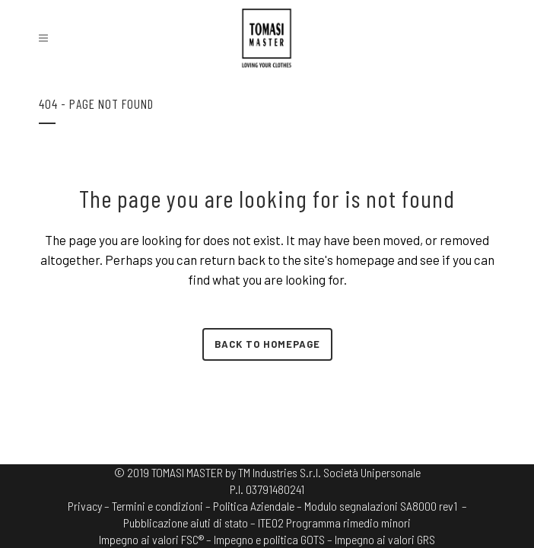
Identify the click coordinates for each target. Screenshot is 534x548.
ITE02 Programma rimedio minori (334, 522)
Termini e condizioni (157, 506)
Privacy (85, 506)
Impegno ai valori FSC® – (156, 539)
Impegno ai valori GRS (385, 539)
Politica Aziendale (253, 506)
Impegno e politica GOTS (269, 539)
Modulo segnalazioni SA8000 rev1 (380, 506)
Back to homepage (267, 344)
